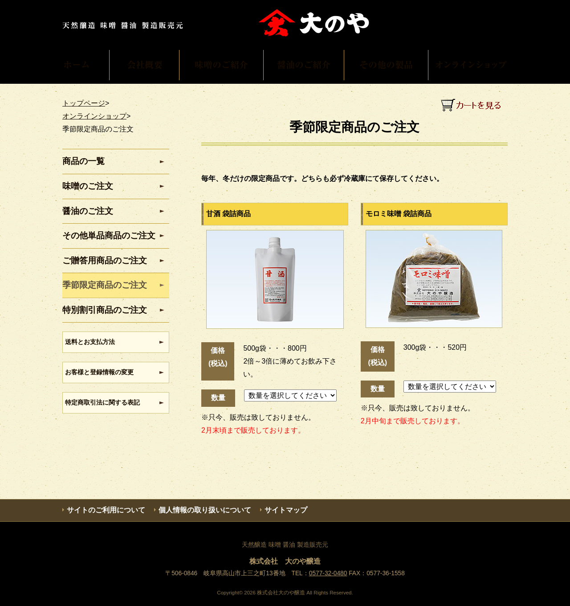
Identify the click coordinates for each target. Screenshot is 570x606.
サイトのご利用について (106, 510)
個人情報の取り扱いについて (205, 510)
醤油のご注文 (87, 211)
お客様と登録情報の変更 (99, 372)
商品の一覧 (83, 161)
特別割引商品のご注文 (104, 310)
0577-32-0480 (328, 573)
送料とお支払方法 (90, 341)
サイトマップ (286, 510)
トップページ (83, 103)
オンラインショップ (94, 116)
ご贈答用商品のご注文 (104, 260)
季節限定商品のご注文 (104, 285)
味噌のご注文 (87, 186)
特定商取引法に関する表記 (102, 402)
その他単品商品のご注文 (108, 235)
